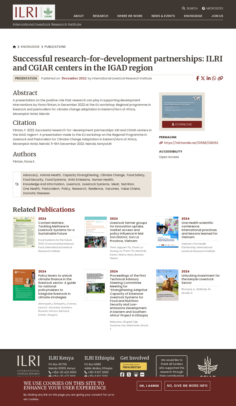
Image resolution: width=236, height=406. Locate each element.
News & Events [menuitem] (163, 16)
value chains (130, 188)
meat (115, 184)
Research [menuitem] (100, 16)
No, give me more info (187, 388)
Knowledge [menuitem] (193, 16)
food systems (55, 179)
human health (102, 179)
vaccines (112, 188)
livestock (73, 184)
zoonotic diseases (36, 193)
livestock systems (95, 184)
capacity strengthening (80, 175)
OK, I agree (149, 388)
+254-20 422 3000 (62, 372)
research (79, 188)
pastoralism (50, 188)
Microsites (215, 8)
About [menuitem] (79, 16)
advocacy (30, 175)
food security (33, 179)
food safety (135, 175)
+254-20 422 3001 (62, 376)
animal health (50, 175)
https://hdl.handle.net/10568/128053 (191, 143)
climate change (112, 175)
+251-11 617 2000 (96, 372)
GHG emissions (79, 179)
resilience (95, 188)
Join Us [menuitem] (217, 16)
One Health (31, 188)
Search (192, 8)
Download (183, 124)
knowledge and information (43, 184)
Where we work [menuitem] (130, 16)
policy (65, 188)
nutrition (127, 184)
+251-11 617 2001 (96, 376)
